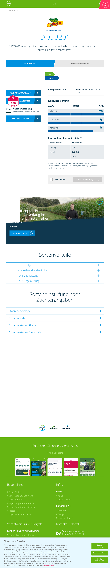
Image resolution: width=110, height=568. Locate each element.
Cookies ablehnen (99, 553)
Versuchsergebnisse (20, 101)
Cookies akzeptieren (99, 560)
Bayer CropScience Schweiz (22, 491)
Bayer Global (15, 476)
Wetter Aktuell (64, 484)
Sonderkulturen (65, 502)
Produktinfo (30, 63)
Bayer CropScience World (21, 480)
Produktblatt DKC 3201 (21, 93)
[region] (55, 552)
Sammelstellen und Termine (22, 519)
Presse (12, 495)
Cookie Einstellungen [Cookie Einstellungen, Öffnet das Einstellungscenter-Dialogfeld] (100, 546)
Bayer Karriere (16, 484)
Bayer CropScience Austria (21, 487)
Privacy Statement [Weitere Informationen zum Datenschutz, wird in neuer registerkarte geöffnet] (50, 565)
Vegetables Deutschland (20, 499)
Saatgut (61, 498)
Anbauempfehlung (80, 63)
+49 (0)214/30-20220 (74, 535)
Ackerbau (62, 495)
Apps (60, 480)
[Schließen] (107, 553)
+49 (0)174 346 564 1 (74, 518)
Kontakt (63, 525)
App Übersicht (56, 437)
